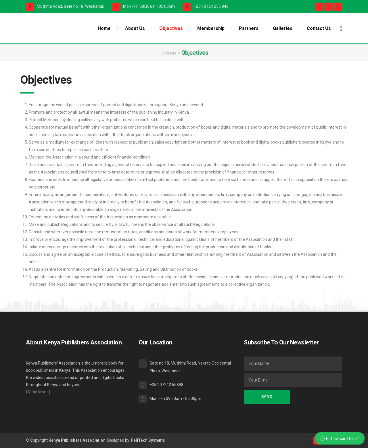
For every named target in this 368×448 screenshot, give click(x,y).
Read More (38, 392)
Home (168, 52)
